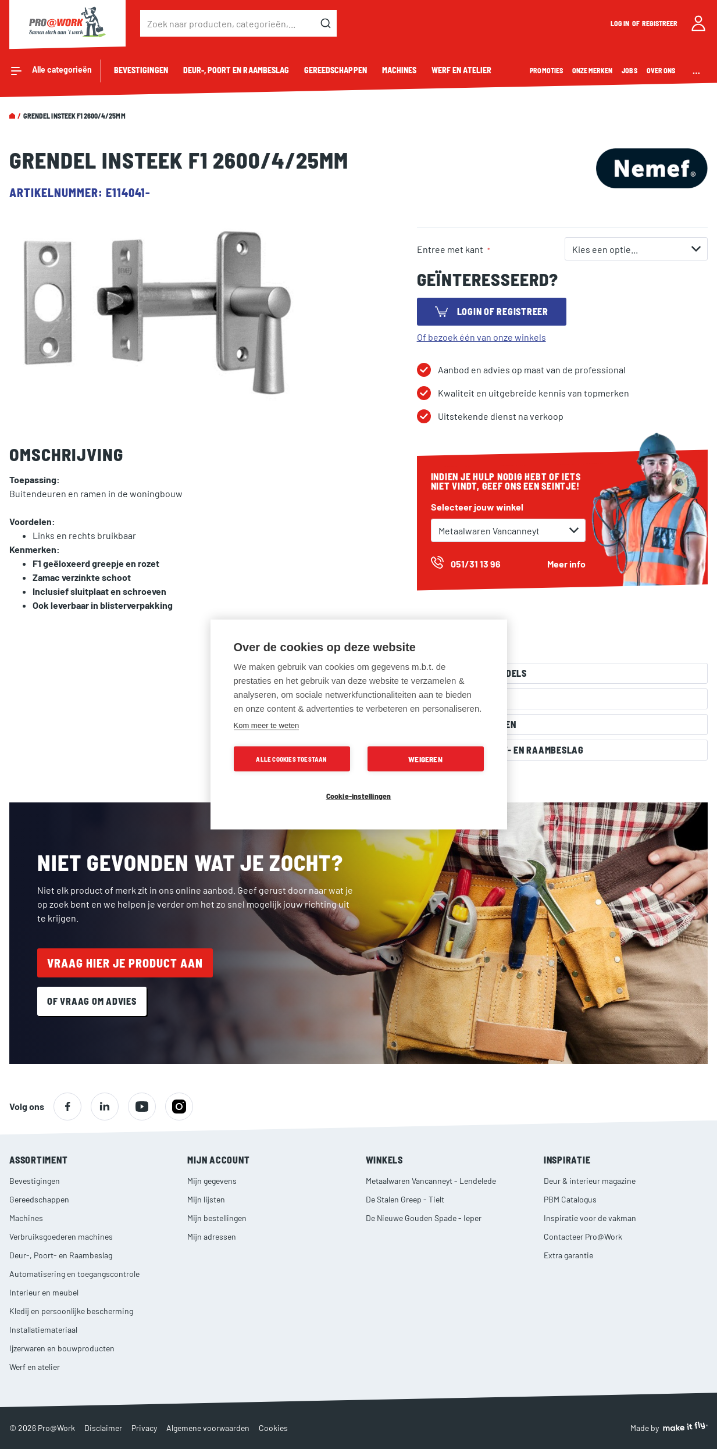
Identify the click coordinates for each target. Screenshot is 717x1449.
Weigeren (425, 759)
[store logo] (67, 23)
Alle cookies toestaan (291, 759)
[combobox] (238, 23)
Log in (620, 23)
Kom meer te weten (266, 725)
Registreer (660, 23)
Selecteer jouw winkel (477, 506)
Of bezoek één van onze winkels (481, 336)
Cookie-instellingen (358, 796)
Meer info (566, 563)
